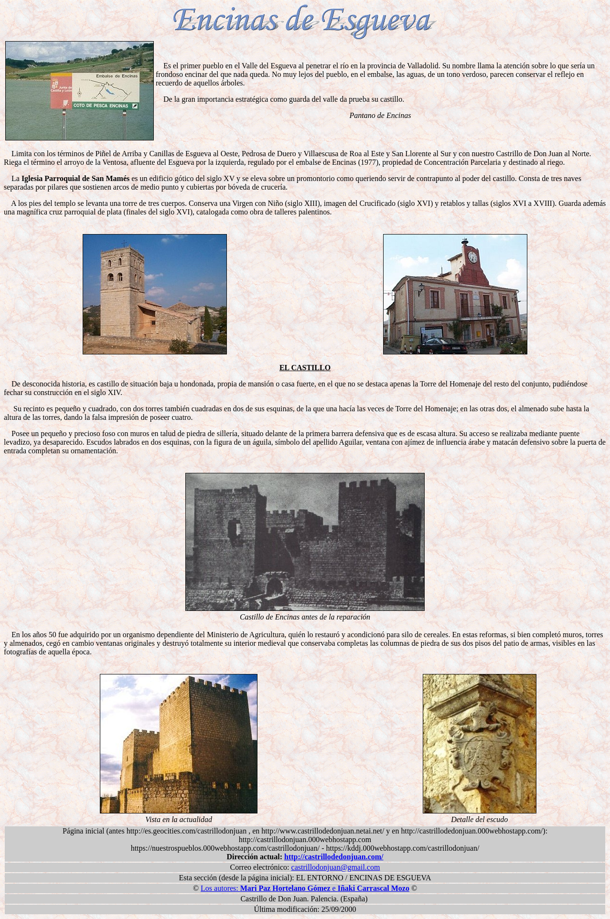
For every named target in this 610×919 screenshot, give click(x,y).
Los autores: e (305, 888)
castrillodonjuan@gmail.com (335, 867)
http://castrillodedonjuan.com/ (334, 857)
